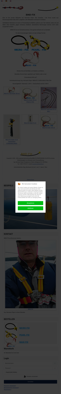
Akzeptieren (30, 203)
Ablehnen (30, 208)
